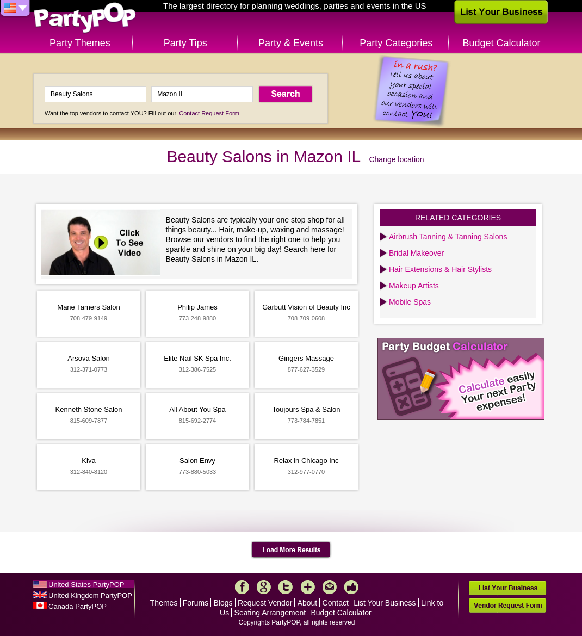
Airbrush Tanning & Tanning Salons (448, 236)
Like (351, 587)
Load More (291, 550)
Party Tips (185, 43)
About (308, 602)
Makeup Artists (414, 285)
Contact (336, 602)
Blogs (223, 602)
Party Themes (79, 43)
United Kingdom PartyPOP (90, 595)
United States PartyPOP (86, 585)
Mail (330, 587)
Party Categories (396, 43)
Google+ (264, 587)
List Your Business (385, 602)
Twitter (285, 587)
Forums (195, 602)
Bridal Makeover (416, 253)
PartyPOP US (85, 18)
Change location (396, 159)
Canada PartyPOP (77, 606)
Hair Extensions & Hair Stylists (440, 269)
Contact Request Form (209, 113)
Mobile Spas (410, 302)
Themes (164, 602)
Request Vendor (265, 602)
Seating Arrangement (270, 612)
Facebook (242, 587)
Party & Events (290, 43)
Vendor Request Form (507, 605)
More (308, 587)
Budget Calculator (502, 43)
